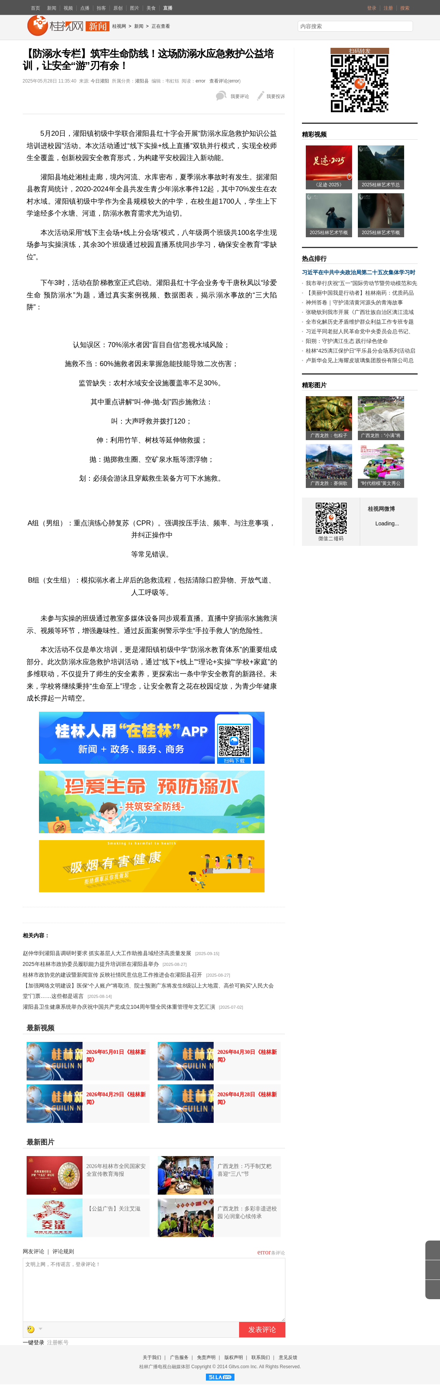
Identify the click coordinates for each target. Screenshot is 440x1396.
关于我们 (152, 1369)
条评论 (278, 1253)
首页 (35, 8)
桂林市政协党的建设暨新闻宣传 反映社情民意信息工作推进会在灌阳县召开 (112, 975)
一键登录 (34, 1354)
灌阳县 (142, 81)
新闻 (51, 8)
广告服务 (179, 1369)
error (200, 81)
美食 (151, 8)
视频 (68, 8)
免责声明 (206, 1369)
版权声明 (233, 1369)
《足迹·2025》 (329, 184)
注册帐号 (58, 1354)
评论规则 (63, 1251)
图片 (134, 8)
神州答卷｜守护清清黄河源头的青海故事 (354, 302)
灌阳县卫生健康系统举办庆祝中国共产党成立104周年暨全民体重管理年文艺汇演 (119, 1007)
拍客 (101, 8)
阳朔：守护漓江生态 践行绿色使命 (347, 341)
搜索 (405, 8)
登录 (371, 8)
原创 (118, 8)
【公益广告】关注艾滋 (113, 1209)
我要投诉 (275, 96)
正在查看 (161, 26)
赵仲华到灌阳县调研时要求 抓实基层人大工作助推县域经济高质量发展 (107, 953)
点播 (84, 8)
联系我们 (260, 1369)
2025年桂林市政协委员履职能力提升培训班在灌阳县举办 (91, 964)
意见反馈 (288, 1369)
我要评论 (240, 96)
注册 (388, 8)
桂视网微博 (381, 509)
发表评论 (262, 1341)
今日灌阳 (100, 81)
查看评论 (218, 81)
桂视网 (119, 26)
